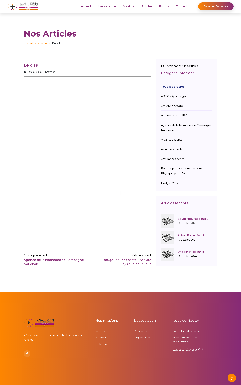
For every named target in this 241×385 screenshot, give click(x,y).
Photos (164, 6)
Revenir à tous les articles (179, 66)
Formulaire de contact (187, 331)
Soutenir (100, 337)
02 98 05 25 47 (188, 349)
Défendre (101, 344)
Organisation (142, 337)
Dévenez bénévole (216, 6)
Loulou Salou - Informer (39, 71)
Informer (101, 331)
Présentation (142, 331)
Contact (181, 6)
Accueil (86, 6)
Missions (129, 6)
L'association (107, 6)
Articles (147, 6)
